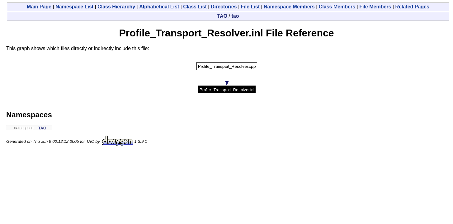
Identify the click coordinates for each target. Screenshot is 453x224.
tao (235, 16)
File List (250, 6)
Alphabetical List (159, 6)
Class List (195, 6)
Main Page (39, 6)
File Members (375, 6)
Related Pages (412, 6)
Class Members (337, 6)
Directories (224, 6)
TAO (222, 16)
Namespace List (74, 6)
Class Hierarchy (116, 6)
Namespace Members (289, 6)
